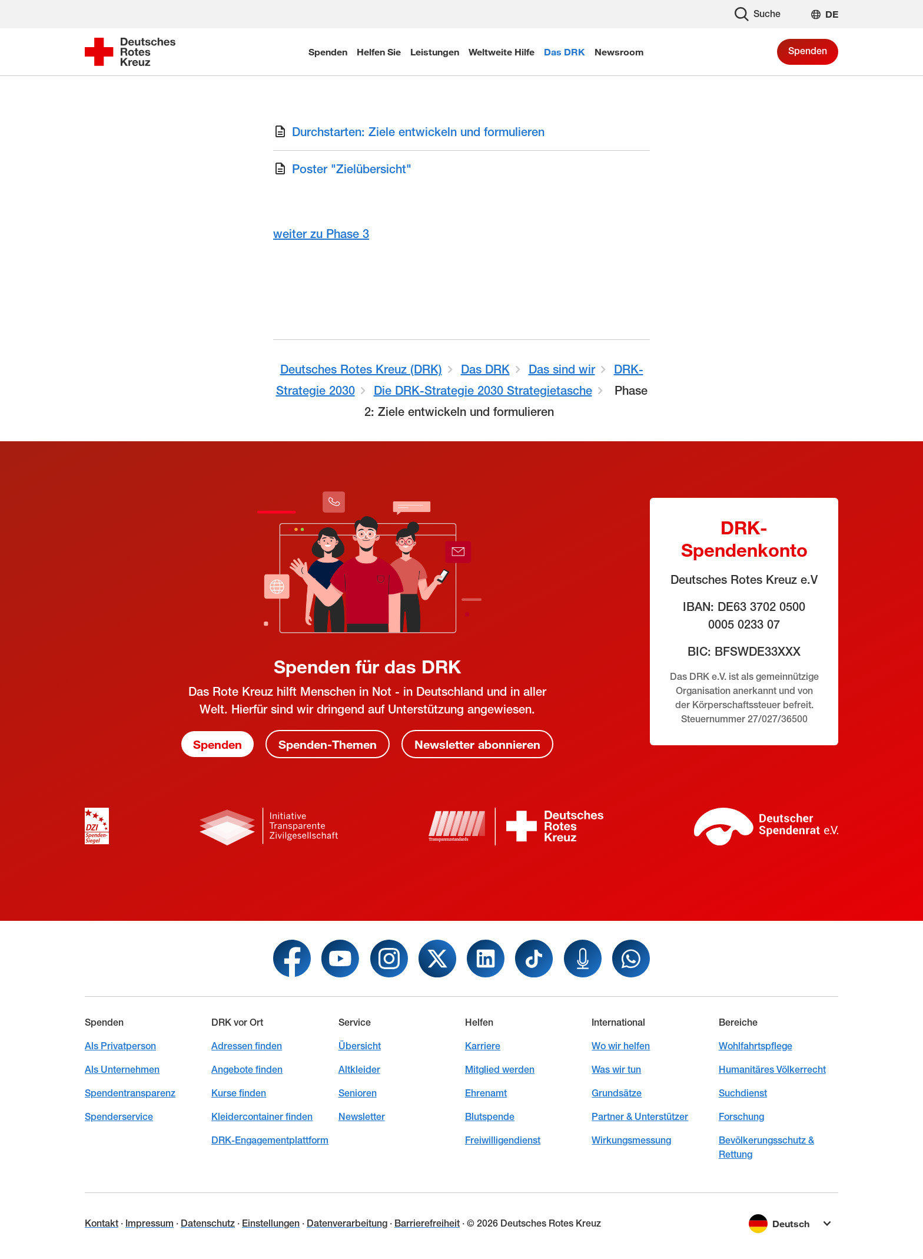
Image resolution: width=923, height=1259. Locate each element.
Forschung (741, 1116)
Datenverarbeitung (347, 1223)
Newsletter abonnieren (477, 744)
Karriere (482, 1046)
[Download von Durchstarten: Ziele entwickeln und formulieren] (461, 132)
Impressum (149, 1223)
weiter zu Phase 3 (321, 233)
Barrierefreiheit (427, 1223)
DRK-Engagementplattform (269, 1140)
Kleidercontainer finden (262, 1116)
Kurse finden (238, 1093)
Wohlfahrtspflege (755, 1046)
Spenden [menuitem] (327, 51)
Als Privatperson (120, 1046)
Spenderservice (119, 1116)
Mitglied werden (499, 1069)
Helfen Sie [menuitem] (379, 51)
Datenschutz (208, 1223)
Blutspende (489, 1116)
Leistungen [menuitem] (434, 51)
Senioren (357, 1093)
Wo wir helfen (621, 1046)
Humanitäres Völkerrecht (772, 1069)
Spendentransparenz (130, 1093)
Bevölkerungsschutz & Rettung (766, 1147)
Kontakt (101, 1223)
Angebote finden (247, 1069)
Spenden (807, 51)
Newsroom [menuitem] (619, 51)
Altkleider (359, 1069)
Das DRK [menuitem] (564, 51)
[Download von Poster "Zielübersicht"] (461, 169)
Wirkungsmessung (631, 1140)
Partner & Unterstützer (640, 1116)
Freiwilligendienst (502, 1140)
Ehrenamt (486, 1093)
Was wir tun (616, 1069)
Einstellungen (271, 1223)
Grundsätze (617, 1093)
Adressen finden (246, 1046)
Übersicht (359, 1046)
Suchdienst (743, 1093)
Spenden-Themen (327, 744)
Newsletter (361, 1116)
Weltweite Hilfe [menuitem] (501, 51)
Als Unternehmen (122, 1069)
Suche (758, 14)
